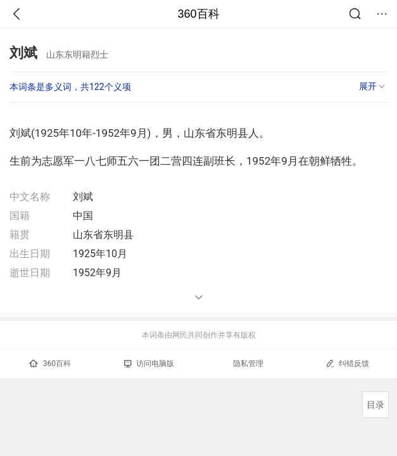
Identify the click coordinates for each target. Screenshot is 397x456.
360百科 (198, 14)
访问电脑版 (149, 363)
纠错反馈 (347, 363)
